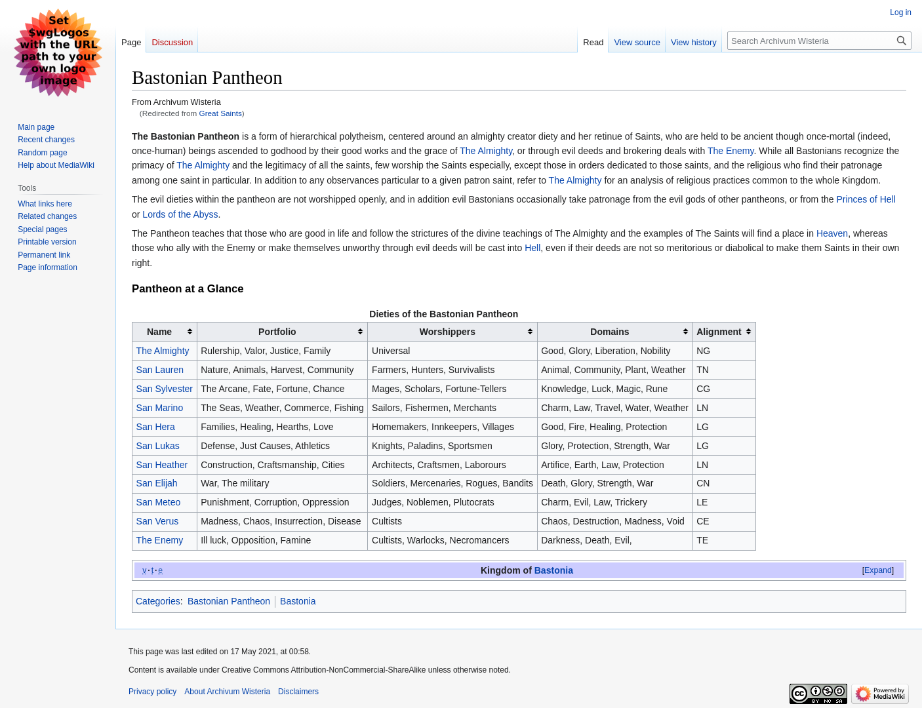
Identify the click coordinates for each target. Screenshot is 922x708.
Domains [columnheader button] (609, 331)
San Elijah (157, 483)
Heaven (832, 233)
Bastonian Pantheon (229, 601)
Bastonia (553, 570)
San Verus (157, 521)
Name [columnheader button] (159, 331)
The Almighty (486, 151)
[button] (878, 570)
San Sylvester (164, 389)
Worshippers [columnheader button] (447, 331)
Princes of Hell (866, 199)
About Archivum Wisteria (227, 691)
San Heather (162, 465)
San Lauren (160, 369)
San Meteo (158, 502)
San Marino (160, 408)
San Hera (155, 427)
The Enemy (731, 151)
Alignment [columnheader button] (718, 331)
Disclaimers (298, 691)
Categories (158, 601)
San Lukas (158, 446)
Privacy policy (152, 691)
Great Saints (220, 113)
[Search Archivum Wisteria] (819, 40)
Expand (878, 570)
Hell (532, 248)
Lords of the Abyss (180, 214)
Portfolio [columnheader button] (277, 331)
